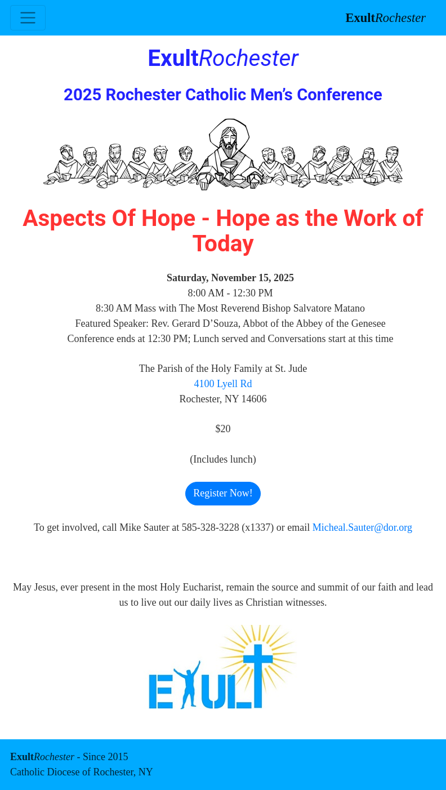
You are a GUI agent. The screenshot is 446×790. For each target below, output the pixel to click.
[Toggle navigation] (28, 17)
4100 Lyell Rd (223, 383)
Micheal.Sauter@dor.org (362, 527)
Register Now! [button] (222, 493)
